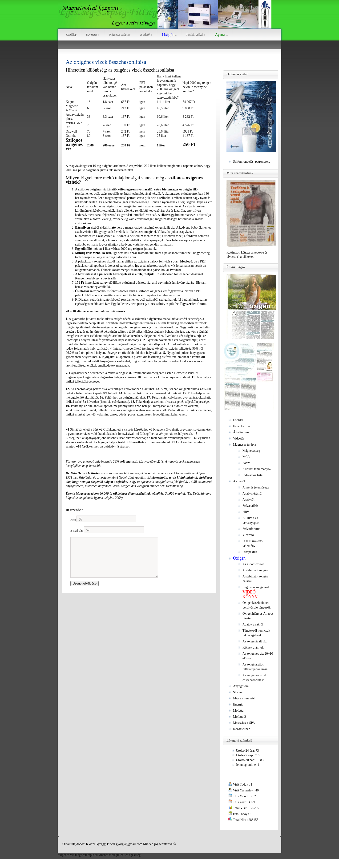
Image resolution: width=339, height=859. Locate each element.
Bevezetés (93, 34)
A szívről (146, 34)
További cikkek (196, 34)
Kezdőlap (71, 34)
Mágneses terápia (120, 34)
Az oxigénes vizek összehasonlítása (106, 62)
